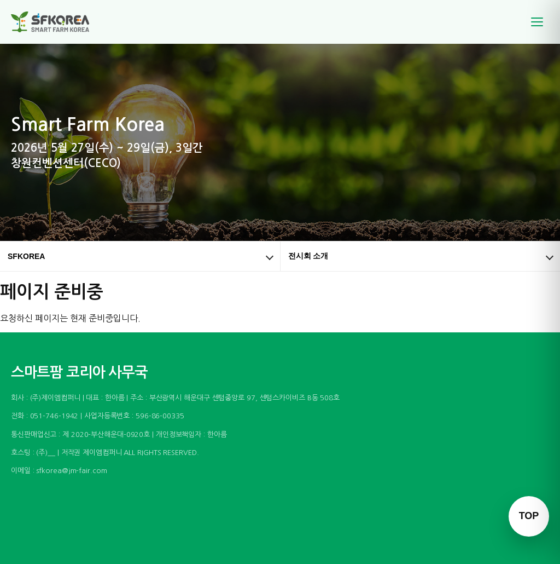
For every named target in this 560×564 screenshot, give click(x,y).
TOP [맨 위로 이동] (529, 515)
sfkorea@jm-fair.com (71, 470)
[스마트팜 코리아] (57, 21)
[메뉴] (537, 22)
